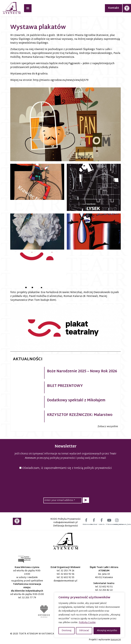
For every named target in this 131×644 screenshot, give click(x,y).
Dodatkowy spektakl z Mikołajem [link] (76, 400)
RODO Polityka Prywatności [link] (65, 519)
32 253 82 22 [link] (106, 590)
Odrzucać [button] (84, 631)
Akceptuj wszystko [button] (107, 631)
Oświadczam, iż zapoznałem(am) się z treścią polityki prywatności (65, 468)
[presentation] (65, 483)
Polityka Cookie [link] (87, 623)
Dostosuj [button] (66, 631)
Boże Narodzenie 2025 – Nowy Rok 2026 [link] (82, 371)
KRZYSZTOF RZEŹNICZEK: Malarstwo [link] (79, 415)
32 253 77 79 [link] (29, 598)
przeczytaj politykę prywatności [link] (56, 458)
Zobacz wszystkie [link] (108, 426)
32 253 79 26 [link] (67, 571)
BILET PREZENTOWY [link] (65, 386)
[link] (127, 8)
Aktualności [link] (27, 359)
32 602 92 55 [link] (67, 578)
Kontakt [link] (113, 8)
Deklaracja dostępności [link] (65, 526)
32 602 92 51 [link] (106, 587)
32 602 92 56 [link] (67, 574)
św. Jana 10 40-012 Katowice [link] (104, 576)
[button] (86, 500)
